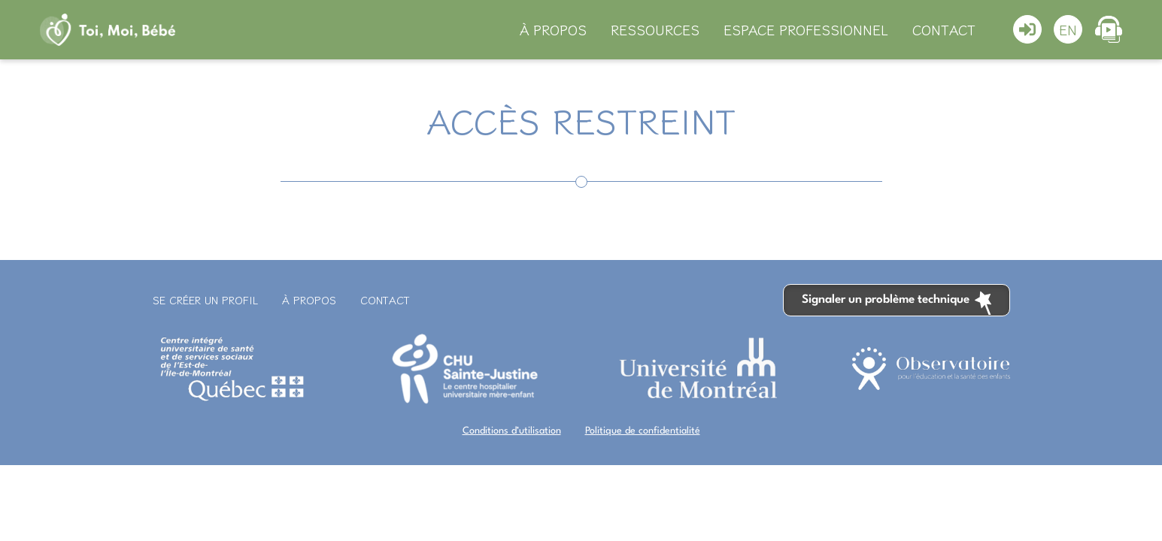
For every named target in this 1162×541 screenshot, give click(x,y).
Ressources (655, 29)
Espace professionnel (806, 29)
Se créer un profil (205, 299)
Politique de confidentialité (642, 431)
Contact (943, 29)
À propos (553, 29)
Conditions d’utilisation (512, 431)
